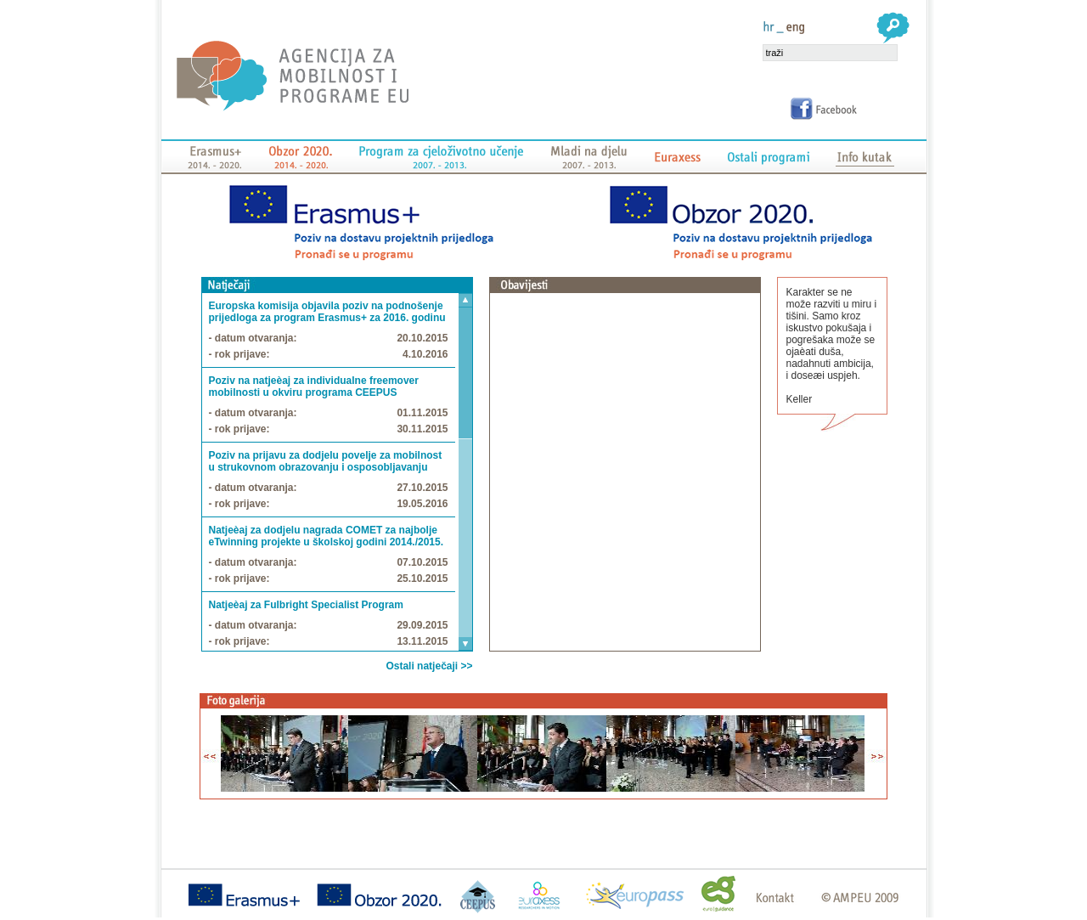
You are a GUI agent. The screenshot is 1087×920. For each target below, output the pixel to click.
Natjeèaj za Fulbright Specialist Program (306, 605)
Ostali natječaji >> (429, 666)
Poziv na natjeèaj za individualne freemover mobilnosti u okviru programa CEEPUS (314, 386)
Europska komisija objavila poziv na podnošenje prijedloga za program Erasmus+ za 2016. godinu (327, 312)
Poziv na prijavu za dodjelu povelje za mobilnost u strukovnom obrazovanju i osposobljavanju (325, 461)
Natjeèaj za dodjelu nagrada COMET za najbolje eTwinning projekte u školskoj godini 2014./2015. (326, 536)
